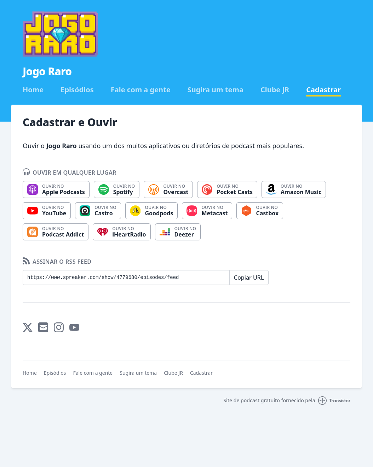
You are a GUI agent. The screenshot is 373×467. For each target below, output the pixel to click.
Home (33, 89)
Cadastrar (323, 89)
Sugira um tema (215, 89)
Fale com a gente (141, 89)
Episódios (77, 89)
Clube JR (274, 89)
